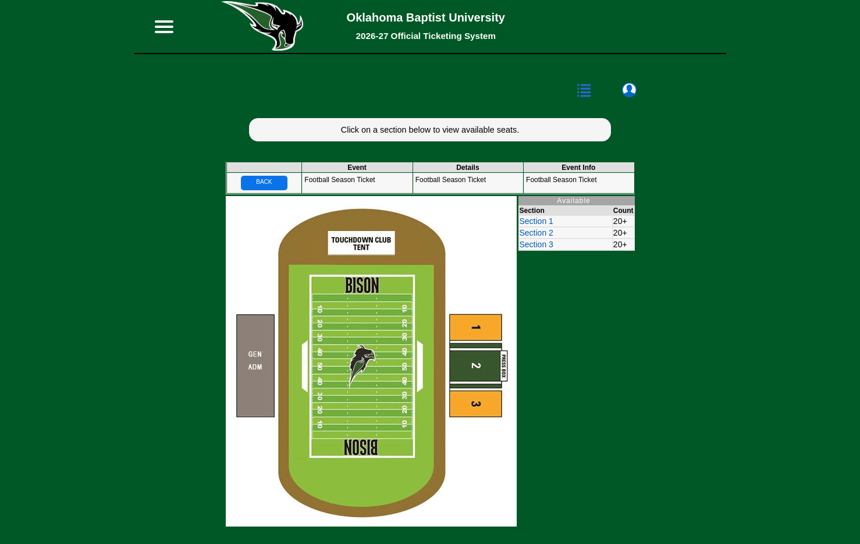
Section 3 (536, 244)
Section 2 (536, 232)
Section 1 (536, 221)
